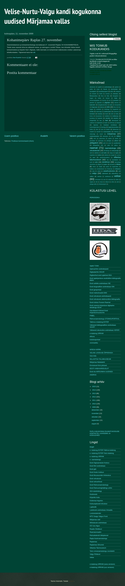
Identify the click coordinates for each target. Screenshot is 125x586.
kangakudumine (102, 105)
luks (97, 129)
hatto (115, 98)
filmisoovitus (94, 96)
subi (91, 162)
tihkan (118, 164)
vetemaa (110, 179)
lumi (102, 129)
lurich (108, 129)
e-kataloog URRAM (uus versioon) (102, 567)
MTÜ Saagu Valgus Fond (99, 516)
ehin (111, 91)
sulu (96, 162)
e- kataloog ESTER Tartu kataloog (102, 453)
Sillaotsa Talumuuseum (98, 548)
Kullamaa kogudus (96, 501)
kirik (108, 107)
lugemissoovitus (113, 127)
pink (104, 143)
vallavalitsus (114, 173)
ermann (107, 93)
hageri (91, 98)
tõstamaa (109, 169)
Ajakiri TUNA (94, 266)
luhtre (91, 129)
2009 (94, 407)
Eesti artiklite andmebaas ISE (100, 283)
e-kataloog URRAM (96, 333)
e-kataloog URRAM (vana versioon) (102, 564)
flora (102, 96)
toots (100, 166)
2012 (94, 397)
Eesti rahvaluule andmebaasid (100, 296)
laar (101, 120)
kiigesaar (94, 107)
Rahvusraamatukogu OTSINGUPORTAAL (104, 319)
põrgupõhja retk (98, 145)
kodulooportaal (95, 340)
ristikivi (99, 155)
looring (103, 127)
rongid (112, 155)
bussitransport (103, 91)
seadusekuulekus (105, 157)
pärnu (116, 145)
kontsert (92, 113)
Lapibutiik (93, 507)
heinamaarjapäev (95, 100)
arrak (98, 89)
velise (117, 176)
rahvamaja (115, 150)
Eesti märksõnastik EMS (98, 293)
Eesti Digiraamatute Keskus (99, 463)
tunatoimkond (100, 169)
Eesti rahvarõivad (96, 482)
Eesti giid (93, 469)
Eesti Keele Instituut (97, 472)
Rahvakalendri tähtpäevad (99, 535)
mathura (116, 131)
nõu (112, 136)
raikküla (96, 153)
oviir (95, 138)
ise (110, 100)
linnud (119, 122)
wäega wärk (93, 184)
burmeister (114, 89)
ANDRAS (93, 375)
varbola (99, 176)
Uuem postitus (11, 136)
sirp (108, 160)
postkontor (117, 143)
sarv (94, 157)
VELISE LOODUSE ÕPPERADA (101, 353)
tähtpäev (118, 169)
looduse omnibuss (110, 125)
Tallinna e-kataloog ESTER (99, 322)
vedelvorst (108, 176)
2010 (94, 404)
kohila (91, 111)
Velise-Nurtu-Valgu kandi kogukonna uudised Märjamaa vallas (52, 16)
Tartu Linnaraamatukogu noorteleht (102, 551)
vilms (112, 182)
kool (106, 113)
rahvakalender (95, 150)
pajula (110, 138)
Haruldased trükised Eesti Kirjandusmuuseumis (99, 311)
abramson (92, 87)
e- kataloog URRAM (97, 456)
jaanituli (92, 102)
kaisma (116, 102)
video (117, 179)
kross (91, 116)
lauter (106, 122)
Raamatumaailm (95, 532)
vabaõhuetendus (109, 171)
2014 (94, 390)
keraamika (118, 105)
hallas (99, 98)
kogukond (115, 109)
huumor (104, 100)
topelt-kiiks (115, 166)
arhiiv (91, 89)
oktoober (95, 417)
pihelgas (109, 140)
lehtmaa (112, 122)
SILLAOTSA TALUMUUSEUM (100, 359)
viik (96, 182)
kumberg (92, 118)
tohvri (94, 166)
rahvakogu (107, 150)
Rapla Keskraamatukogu (98, 538)
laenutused (115, 120)
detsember (96, 410)
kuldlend (107, 116)
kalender (92, 105)
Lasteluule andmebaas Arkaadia (101, 510)
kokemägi (99, 111)
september (96, 420)
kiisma (102, 107)
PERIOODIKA (95, 197)
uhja (93, 171)
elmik (100, 93)
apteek (117, 87)
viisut (101, 182)
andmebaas (108, 87)
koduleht (98, 109)
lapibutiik (99, 122)
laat (106, 120)
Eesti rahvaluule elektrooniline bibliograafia (105, 299)
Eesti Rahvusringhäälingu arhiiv (101, 488)
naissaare (105, 136)
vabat (98, 171)
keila (111, 105)
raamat (94, 147)
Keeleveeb (93, 494)
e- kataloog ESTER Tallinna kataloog (103, 450)
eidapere (118, 91)
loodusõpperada (94, 127)
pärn (108, 145)
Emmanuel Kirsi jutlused (98, 365)
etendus (115, 93)
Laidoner (92, 122)
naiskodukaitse (94, 136)
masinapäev (107, 131)
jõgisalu (107, 102)
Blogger (71, 581)
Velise (92, 557)
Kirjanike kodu (95, 497)
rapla (116, 153)
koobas (100, 113)
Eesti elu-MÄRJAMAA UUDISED (101, 372)
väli (118, 182)
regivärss (92, 155)
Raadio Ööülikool (96, 529)
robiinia (106, 155)
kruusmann (99, 116)
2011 (94, 400)
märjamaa (111, 134)
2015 (94, 386)
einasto (94, 93)
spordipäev (115, 160)
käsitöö (116, 118)
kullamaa (115, 116)
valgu (94, 173)
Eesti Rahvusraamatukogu (99, 485)
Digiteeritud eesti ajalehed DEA (101, 275)
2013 (94, 393)
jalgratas (99, 102)
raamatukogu (110, 148)
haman (108, 98)
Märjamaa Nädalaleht (97, 362)
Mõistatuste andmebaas (98, 523)
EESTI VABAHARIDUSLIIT (99, 368)
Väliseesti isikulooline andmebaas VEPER (104, 330)
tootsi (107, 166)
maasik (92, 131)
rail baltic (104, 153)
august (94, 424)
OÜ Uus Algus (95, 526)
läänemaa (115, 129)
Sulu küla (93, 356)
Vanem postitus (77, 136)
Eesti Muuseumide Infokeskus (100, 475)
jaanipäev (116, 100)
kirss (114, 107)
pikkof (116, 140)
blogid (92, 447)
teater (105, 164)
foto (108, 96)
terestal (112, 164)
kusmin (100, 118)
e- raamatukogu (95, 459)
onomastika (94, 343)
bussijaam (93, 91)
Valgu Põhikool (95, 554)
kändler (108, 118)
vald (119, 171)
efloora (92, 336)
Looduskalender (95, 513)
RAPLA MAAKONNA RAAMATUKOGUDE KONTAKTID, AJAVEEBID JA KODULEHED (104, 433)
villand (107, 182)
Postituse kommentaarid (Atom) (22, 141)
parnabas (92, 140)
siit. (34, 52)
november (95, 413)
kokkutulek (107, 111)
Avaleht (44, 136)
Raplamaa (93, 542)
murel (101, 134)
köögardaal (93, 120)
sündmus (106, 162)
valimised (105, 173)
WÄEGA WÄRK (95, 349)
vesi (104, 179)
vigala (91, 182)
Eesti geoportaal (95, 290)
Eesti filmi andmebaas (97, 466)
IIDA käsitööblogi (96, 491)
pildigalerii (94, 143)
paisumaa (102, 138)
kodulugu (107, 109)
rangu (111, 153)
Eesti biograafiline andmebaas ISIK (102, 287)
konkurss (116, 111)
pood (109, 143)
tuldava (92, 169)
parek (116, 138)
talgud (99, 164)
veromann (98, 179)
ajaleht (100, 87)
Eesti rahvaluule (95, 478)
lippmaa (96, 125)
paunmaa (100, 140)
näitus (118, 136)
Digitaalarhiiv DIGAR (97, 272)
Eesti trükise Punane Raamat (100, 302)
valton (92, 176)
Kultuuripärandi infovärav (98, 504)
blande (105, 89)
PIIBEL (92, 316)
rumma (119, 155)
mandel (98, 131)
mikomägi (92, 134)
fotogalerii (115, 96)
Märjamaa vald (95, 520)
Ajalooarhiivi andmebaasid (99, 269)
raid (91, 153)
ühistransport (102, 184)
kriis (117, 113)
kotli (112, 113)
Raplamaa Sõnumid (97, 545)
